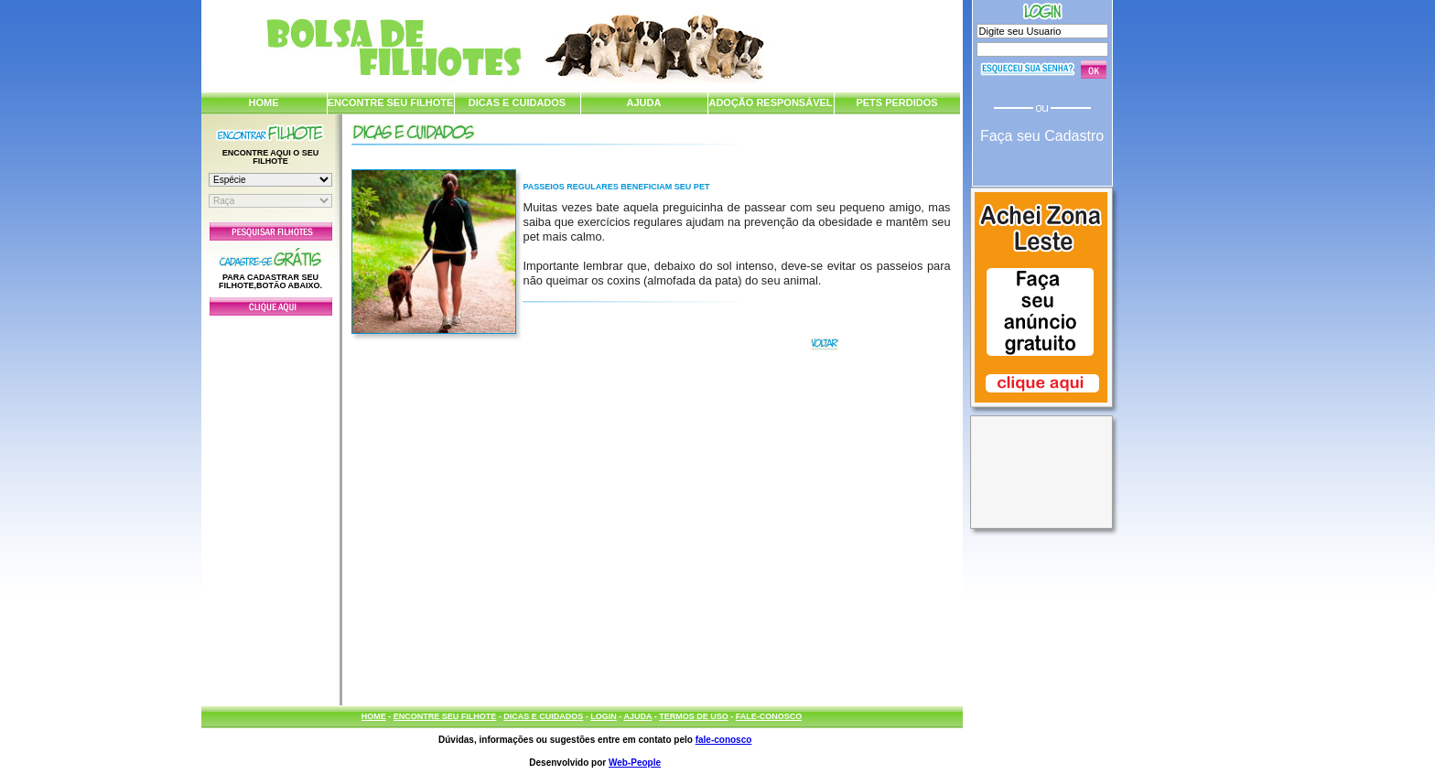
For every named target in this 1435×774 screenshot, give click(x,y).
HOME (264, 102)
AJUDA (644, 102)
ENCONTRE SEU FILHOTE (391, 102)
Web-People (635, 763)
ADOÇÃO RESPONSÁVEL (770, 102)
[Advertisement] (271, 506)
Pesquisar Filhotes (271, 231)
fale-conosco (724, 740)
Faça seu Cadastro (1042, 136)
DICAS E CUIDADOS (517, 102)
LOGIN (603, 716)
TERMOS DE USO (693, 716)
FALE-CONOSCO (769, 716)
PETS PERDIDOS (896, 102)
